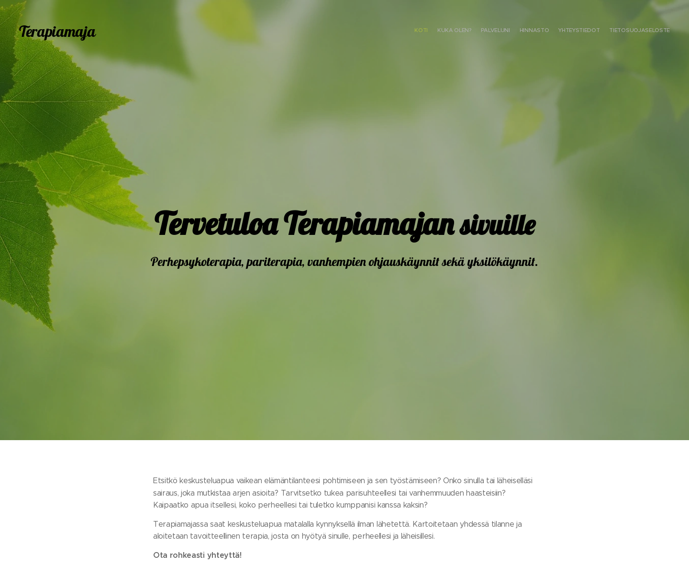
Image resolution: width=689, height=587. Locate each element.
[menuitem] (623, 31)
